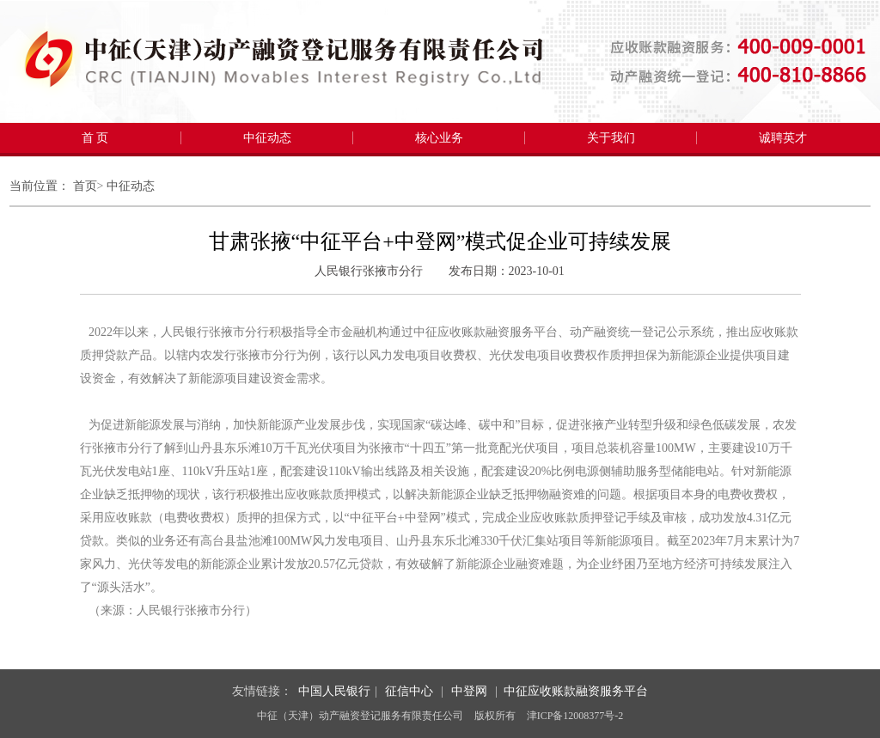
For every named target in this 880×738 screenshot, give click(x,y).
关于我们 (611, 137)
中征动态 (267, 137)
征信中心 (409, 691)
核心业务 (439, 137)
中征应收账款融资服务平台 (576, 691)
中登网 (469, 691)
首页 (85, 186)
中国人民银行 (334, 691)
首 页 (95, 137)
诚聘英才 (783, 137)
